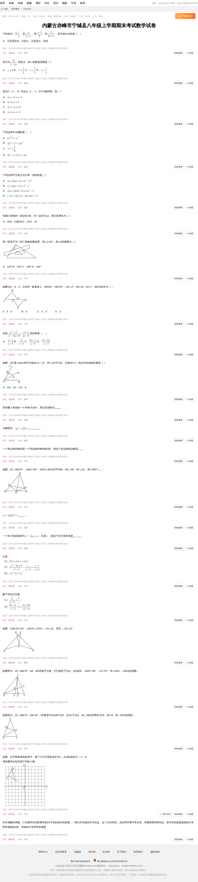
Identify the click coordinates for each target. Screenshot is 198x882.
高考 (82, 3)
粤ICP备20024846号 (80, 861)
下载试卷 (185, 16)
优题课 (77, 851)
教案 (29, 3)
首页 (2, 3)
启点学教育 (61, 851)
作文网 (106, 851)
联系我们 (138, 851)
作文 (46, 3)
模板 (64, 3)
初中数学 (15, 9)
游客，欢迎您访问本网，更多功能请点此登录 (175, 3)
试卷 (20, 3)
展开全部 (165, 814)
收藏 (190, 53)
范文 (55, 3)
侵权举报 (155, 851)
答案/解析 (178, 53)
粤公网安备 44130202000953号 (110, 861)
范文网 (91, 851)
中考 (73, 3)
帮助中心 (43, 851)
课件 (38, 3)
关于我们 (121, 851)
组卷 (11, 3)
